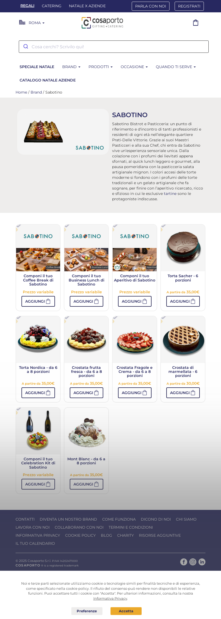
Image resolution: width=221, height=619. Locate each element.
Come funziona (119, 519)
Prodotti (101, 66)
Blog (106, 535)
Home (21, 92)
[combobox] (114, 46)
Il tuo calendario (35, 543)
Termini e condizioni (131, 527)
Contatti (25, 519)
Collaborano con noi (79, 527)
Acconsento (126, 611)
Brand (71, 66)
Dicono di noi (156, 519)
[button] (38, 301)
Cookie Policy (80, 535)
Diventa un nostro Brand (68, 519)
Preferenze (86, 611)
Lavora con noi (33, 527)
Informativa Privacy (38, 535)
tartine (170, 193)
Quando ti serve (176, 66)
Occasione (134, 66)
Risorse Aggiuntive (160, 535)
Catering (51, 5)
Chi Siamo (186, 519)
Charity (125, 535)
